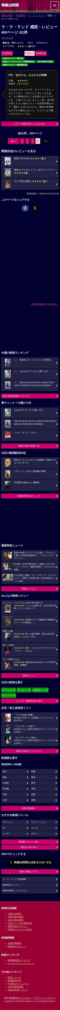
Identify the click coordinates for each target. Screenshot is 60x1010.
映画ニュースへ (29, 588)
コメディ (7, 834)
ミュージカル (8, 46)
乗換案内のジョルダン (20, 998)
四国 (33, 794)
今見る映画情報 (15, 986)
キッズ (34, 828)
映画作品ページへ (11, 885)
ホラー (34, 834)
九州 (5, 800)
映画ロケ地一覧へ (29, 847)
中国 (5, 794)
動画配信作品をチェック (29, 496)
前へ (13, 141)
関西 (5, 777)
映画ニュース (14, 977)
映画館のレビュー (17, 946)
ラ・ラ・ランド (36, 15)
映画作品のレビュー (18, 926)
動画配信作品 (14, 980)
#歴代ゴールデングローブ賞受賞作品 (18, 61)
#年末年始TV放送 (45, 61)
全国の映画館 (14, 943)
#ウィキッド (23, 690)
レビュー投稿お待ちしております (29, 124)
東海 (33, 777)
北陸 (33, 789)
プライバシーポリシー (45, 998)
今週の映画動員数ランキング (15, 396)
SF (4, 828)
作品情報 (20, 15)
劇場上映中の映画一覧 (29, 446)
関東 (33, 771)
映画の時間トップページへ (15, 890)
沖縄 (33, 800)
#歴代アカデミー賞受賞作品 (15, 65)
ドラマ (30, 43)
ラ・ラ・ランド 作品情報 (14, 879)
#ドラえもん (7, 690)
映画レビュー (29, 675)
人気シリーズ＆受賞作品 (20, 923)
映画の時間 (6, 15)
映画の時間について (29, 871)
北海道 (6, 783)
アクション (8, 822)
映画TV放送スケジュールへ (29, 751)
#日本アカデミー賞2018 (13, 58)
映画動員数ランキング (19, 960)
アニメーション (38, 822)
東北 (33, 783)
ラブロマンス (42, 43)
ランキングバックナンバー (21, 963)
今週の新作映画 (15, 916)
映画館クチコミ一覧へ (29, 842)
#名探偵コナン (39, 690)
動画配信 (40, 53)
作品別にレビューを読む (20, 929)
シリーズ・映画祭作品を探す (29, 701)
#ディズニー (7, 695)
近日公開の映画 (15, 920)
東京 (5, 771)
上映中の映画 (14, 913)
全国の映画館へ (29, 808)
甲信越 (6, 789)
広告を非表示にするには (44, 304)
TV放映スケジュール (18, 983)
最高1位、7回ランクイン (13, 43)
